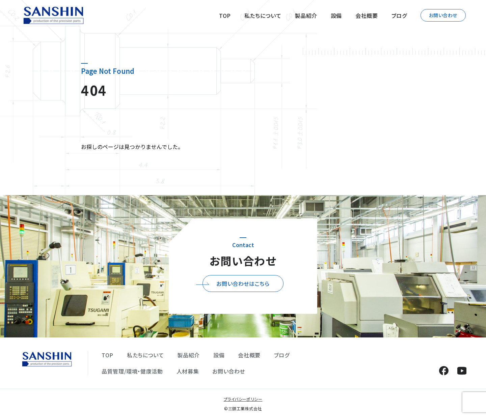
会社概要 (366, 15)
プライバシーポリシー (243, 399)
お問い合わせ (443, 15)
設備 (336, 15)
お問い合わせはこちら (242, 283)
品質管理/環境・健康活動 (132, 371)
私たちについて (262, 15)
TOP (225, 15)
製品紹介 (306, 15)
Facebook (443, 370)
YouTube (461, 370)
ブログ (399, 15)
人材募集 (188, 371)
